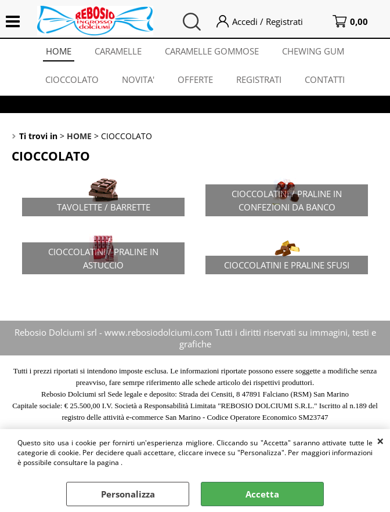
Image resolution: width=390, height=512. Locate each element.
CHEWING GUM (313, 51)
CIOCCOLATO (72, 79)
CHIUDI (380, 440)
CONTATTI (325, 79)
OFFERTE (195, 79)
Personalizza (128, 494)
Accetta (262, 494)
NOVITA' (138, 79)
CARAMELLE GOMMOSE (212, 51)
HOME (58, 51)
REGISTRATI (258, 79)
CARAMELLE (118, 51)
